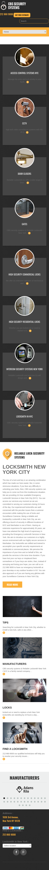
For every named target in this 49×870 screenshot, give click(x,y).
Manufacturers (14, 663)
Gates (24, 224)
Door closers (24, 173)
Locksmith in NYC (24, 416)
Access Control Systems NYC (25, 73)
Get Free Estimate (22, 15)
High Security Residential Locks (24, 321)
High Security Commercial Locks (25, 274)
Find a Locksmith (15, 748)
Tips (5, 622)
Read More (12, 584)
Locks (7, 707)
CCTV (24, 123)
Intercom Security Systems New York (24, 369)
